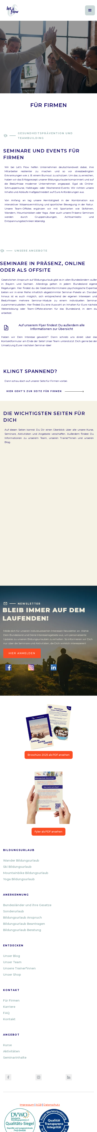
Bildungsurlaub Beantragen (24, 924)
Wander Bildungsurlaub (21, 860)
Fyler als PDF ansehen (48, 831)
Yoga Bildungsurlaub (19, 879)
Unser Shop (12, 974)
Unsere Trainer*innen (19, 968)
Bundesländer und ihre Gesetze (27, 905)
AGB (39, 1104)
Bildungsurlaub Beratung (22, 930)
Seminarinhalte (14, 1057)
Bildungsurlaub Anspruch (22, 917)
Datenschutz (52, 1104)
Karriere (9, 1007)
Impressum (27, 1104)
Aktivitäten (11, 1051)
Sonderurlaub (13, 911)
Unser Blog (11, 956)
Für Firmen (11, 1000)
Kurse (7, 1045)
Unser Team (12, 962)
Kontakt (9, 1019)
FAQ (6, 1013)
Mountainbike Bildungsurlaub (25, 873)
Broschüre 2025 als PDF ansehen (49, 754)
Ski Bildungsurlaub (17, 867)
